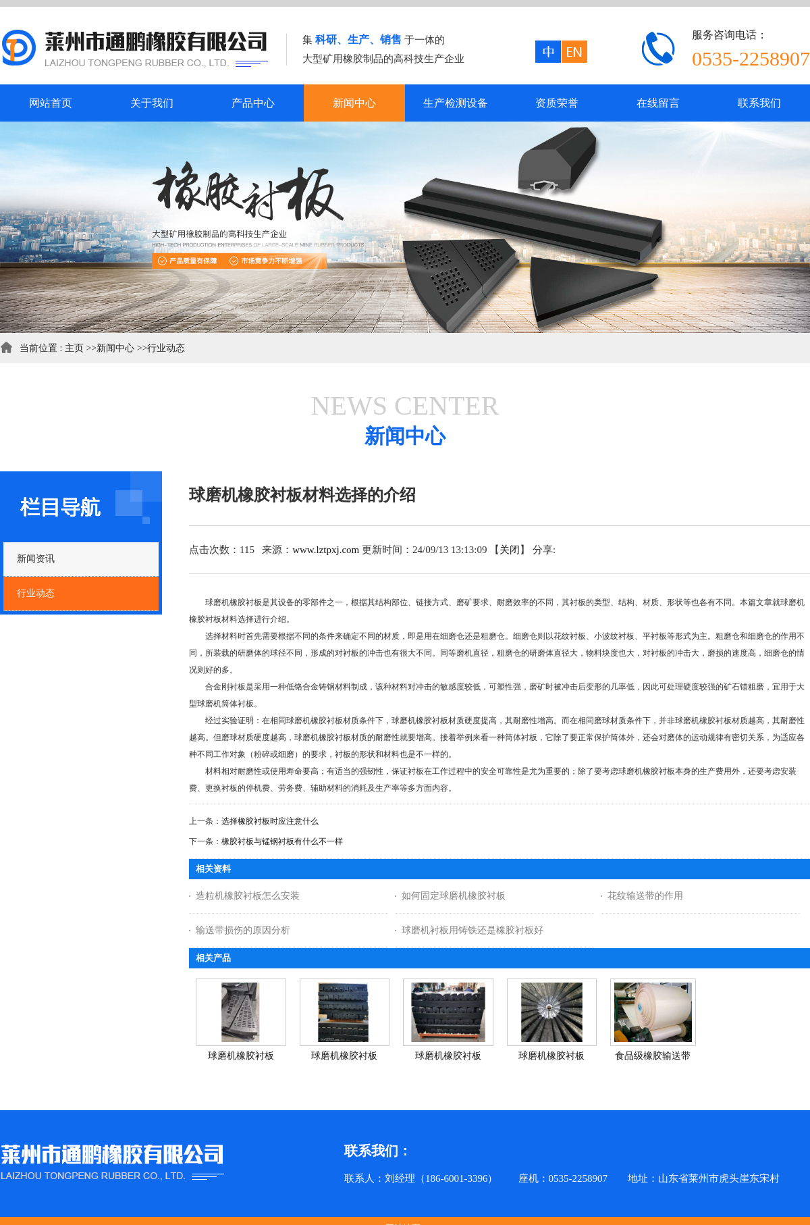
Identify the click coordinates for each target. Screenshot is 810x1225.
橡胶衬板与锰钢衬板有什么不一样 (282, 841)
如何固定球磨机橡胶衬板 (454, 896)
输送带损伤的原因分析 (243, 930)
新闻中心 (115, 348)
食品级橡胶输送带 (653, 1056)
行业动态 (166, 348)
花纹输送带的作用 (645, 896)
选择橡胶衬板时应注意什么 (270, 821)
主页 (74, 348)
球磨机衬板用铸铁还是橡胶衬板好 (472, 930)
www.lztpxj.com (325, 549)
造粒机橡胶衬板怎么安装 (248, 896)
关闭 (510, 549)
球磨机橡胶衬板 (241, 1056)
